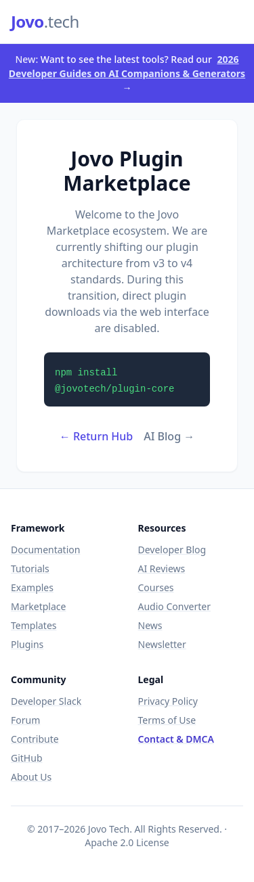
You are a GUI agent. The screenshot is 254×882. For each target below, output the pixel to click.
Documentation (45, 549)
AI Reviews (162, 568)
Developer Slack (46, 701)
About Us (31, 776)
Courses (156, 587)
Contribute (35, 739)
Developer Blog (172, 549)
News (150, 625)
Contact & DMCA (176, 739)
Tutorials (30, 568)
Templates (34, 625)
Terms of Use (167, 720)
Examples (32, 587)
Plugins (27, 644)
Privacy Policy (168, 701)
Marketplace (38, 606)
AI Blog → (169, 436)
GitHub (27, 757)
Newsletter (162, 644)
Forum (25, 720)
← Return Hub (96, 436)
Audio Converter (174, 606)
